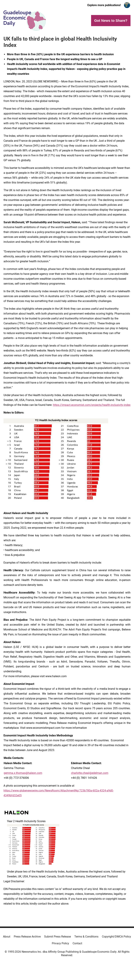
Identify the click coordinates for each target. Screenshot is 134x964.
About (6, 936)
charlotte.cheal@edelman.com (89, 773)
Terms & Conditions (86, 936)
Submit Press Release (57, 936)
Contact (77, 943)
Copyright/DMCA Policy (116, 936)
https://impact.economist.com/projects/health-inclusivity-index (92, 405)
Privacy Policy (60, 943)
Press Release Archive (27, 936)
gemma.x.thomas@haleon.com (23, 773)
